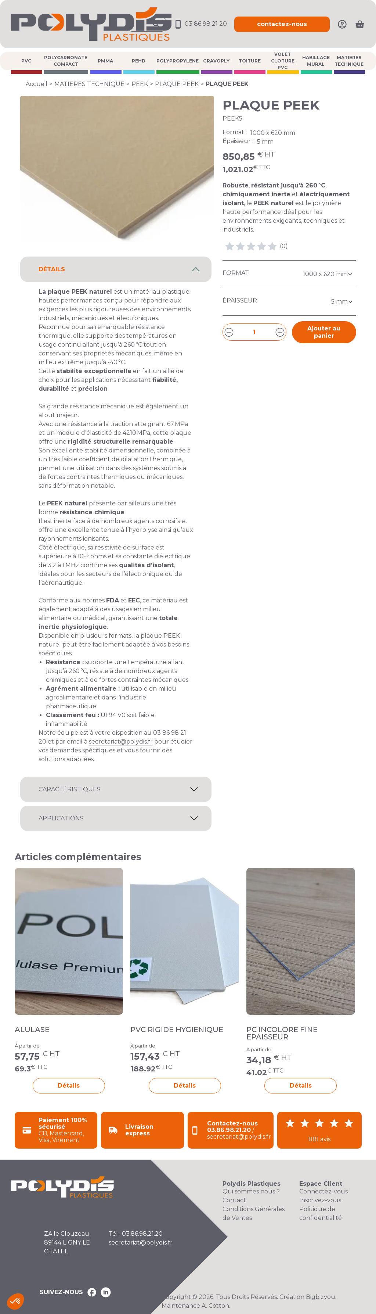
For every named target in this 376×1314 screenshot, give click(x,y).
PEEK (139, 83)
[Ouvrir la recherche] (147, 24)
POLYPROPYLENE (177, 61)
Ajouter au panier (323, 332)
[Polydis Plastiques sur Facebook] (92, 1292)
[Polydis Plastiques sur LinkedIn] (106, 1292)
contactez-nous (282, 24)
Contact (234, 1200)
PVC (26, 61)
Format (236, 272)
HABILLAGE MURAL (316, 61)
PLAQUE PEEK (177, 83)
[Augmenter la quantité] (280, 332)
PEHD (138, 61)
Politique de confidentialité (320, 1213)
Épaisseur (240, 300)
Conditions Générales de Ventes (254, 1213)
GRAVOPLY (216, 61)
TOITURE (250, 61)
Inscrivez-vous (320, 1200)
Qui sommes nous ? (251, 1191)
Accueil (36, 83)
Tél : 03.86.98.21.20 (136, 1233)
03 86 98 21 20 (200, 23)
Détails (69, 1085)
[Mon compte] (342, 23)
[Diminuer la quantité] (229, 332)
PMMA (105, 61)
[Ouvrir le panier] (360, 24)
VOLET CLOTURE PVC (282, 61)
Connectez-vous (323, 1191)
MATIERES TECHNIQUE (349, 61)
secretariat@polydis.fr (121, 741)
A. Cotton (215, 1305)
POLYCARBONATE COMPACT (65, 61)
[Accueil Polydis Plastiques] (91, 23)
